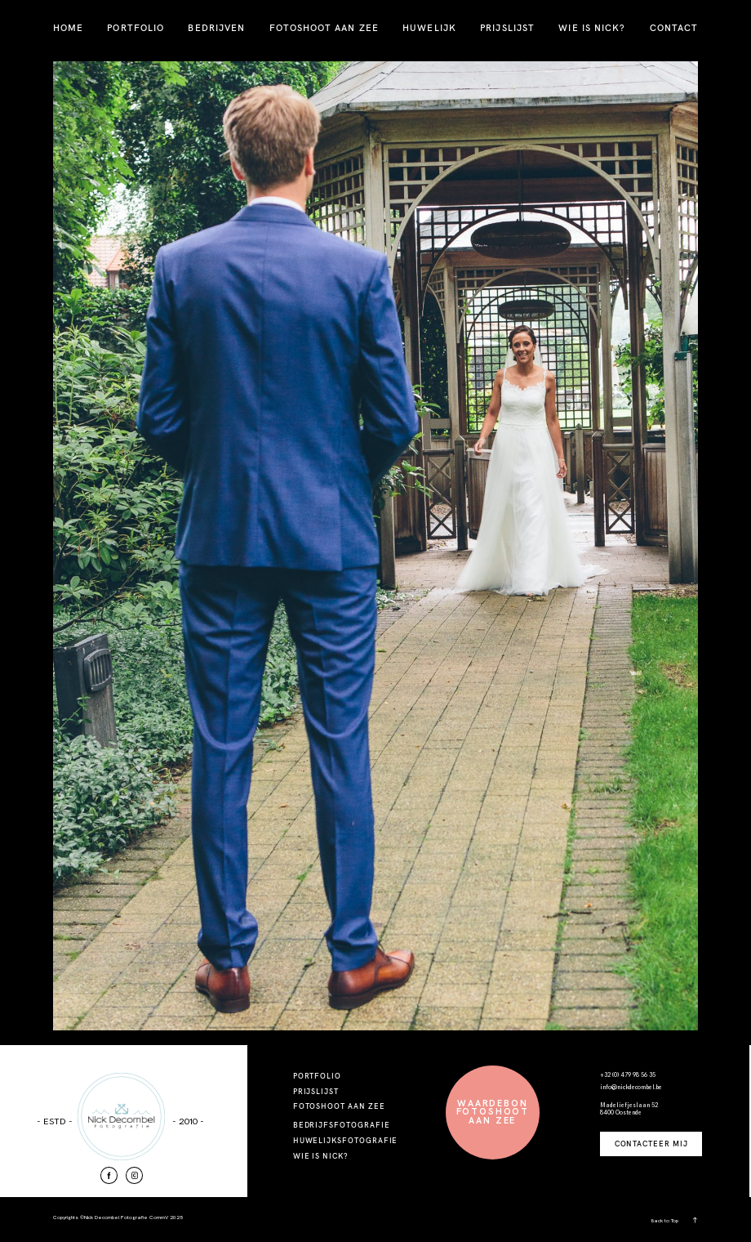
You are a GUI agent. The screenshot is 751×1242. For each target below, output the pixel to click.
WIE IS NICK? (591, 28)
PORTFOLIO (135, 28)
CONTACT (674, 28)
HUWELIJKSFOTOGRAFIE (345, 1140)
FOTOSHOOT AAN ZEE (324, 28)
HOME (68, 28)
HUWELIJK (429, 28)
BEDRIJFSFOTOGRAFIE (341, 1124)
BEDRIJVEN (216, 28)
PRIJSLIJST (507, 28)
